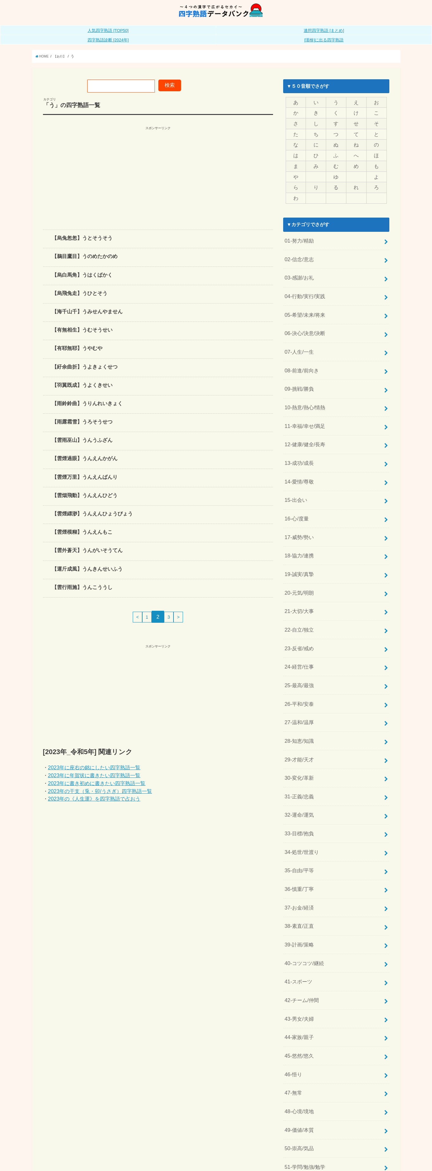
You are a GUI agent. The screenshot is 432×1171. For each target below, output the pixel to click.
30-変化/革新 (298, 723)
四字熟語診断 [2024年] (108, 47)
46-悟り (292, 990)
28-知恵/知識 (298, 690)
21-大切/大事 (298, 572)
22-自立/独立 (298, 589)
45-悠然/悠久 (298, 973)
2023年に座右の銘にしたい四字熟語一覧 (94, 774)
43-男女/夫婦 (298, 940)
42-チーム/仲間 (300, 923)
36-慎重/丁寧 (298, 823)
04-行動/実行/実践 (303, 288)
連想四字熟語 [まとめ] (324, 37)
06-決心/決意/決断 (303, 322)
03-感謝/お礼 (298, 272)
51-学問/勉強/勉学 (303, 1074)
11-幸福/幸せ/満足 (303, 406)
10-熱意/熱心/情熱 (303, 389)
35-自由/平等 (298, 806)
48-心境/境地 (298, 1024)
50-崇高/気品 (298, 1057)
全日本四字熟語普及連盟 (366, 1161)
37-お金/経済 (298, 840)
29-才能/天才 (298, 706)
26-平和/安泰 (298, 656)
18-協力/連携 (298, 522)
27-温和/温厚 (298, 673)
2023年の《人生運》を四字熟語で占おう (94, 805)
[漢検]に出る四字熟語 (324, 47)
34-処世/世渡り (300, 790)
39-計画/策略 (298, 873)
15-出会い (294, 472)
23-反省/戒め (298, 606)
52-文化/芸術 (298, 1090)
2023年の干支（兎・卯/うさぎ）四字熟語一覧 (100, 798)
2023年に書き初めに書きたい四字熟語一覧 (97, 790)
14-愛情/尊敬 (298, 456)
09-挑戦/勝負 (298, 372)
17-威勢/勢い (298, 506)
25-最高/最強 (298, 639)
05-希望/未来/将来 (303, 305)
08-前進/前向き (300, 355)
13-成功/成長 (298, 439)
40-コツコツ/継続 (302, 890)
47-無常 (292, 1007)
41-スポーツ (297, 907)
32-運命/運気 (298, 756)
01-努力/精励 (298, 239)
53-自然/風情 (298, 1107)
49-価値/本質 (298, 1040)
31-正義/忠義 (298, 739)
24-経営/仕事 (298, 623)
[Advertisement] (158, 182)
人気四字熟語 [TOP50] (108, 37)
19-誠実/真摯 (298, 539)
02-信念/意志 (298, 255)
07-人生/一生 (298, 339)
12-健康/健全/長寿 (303, 422)
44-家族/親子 (298, 957)
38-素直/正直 (298, 857)
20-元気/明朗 (298, 556)
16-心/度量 (295, 489)
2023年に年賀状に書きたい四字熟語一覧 (94, 782)
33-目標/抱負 (298, 773)
